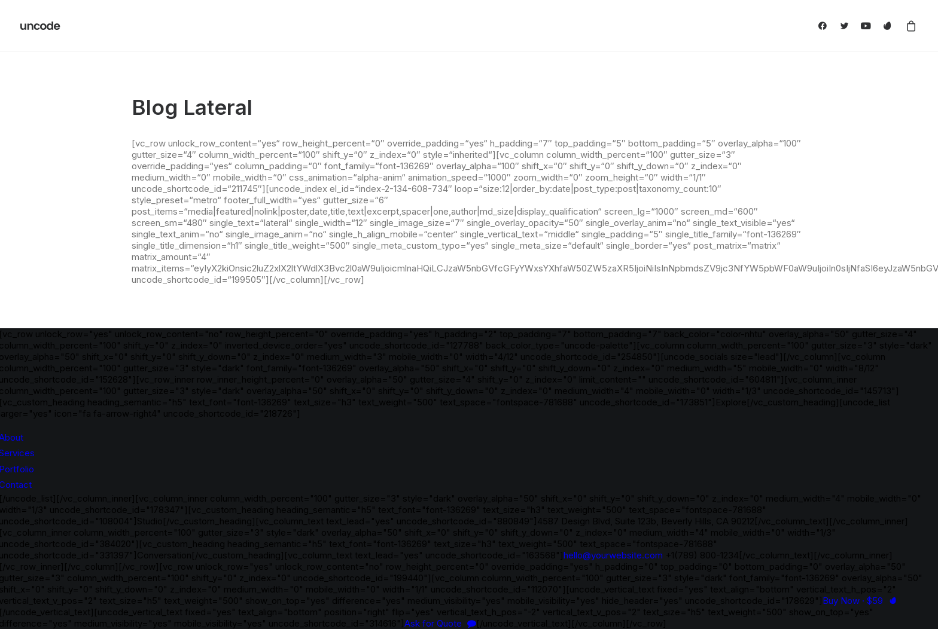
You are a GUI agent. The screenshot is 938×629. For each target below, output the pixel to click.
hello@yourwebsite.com (613, 555)
